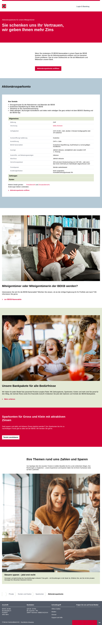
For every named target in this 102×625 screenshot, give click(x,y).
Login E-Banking (84, 6)
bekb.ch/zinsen (58, 126)
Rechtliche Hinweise (27, 622)
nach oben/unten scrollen (99, 622)
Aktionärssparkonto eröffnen (19, 190)
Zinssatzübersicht (44, 184)
